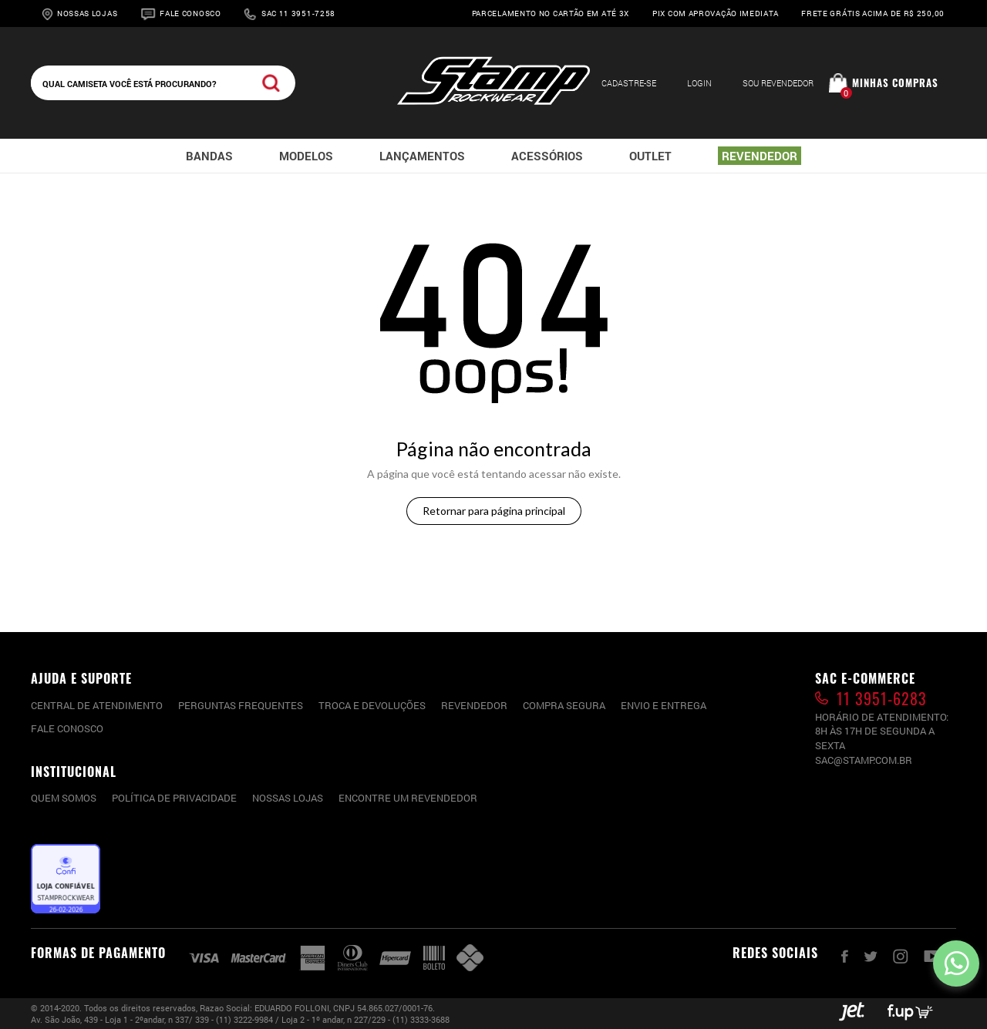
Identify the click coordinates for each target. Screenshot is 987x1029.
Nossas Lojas (87, 13)
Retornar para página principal (494, 510)
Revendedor (474, 705)
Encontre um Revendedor (408, 798)
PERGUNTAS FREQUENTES (240, 705)
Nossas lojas (287, 798)
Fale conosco (67, 728)
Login (699, 83)
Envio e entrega (663, 705)
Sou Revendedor (778, 83)
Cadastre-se (628, 83)
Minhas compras (895, 82)
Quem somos (63, 798)
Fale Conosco (190, 13)
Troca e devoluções (372, 705)
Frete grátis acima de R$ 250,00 (873, 13)
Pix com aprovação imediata (715, 13)
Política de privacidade (174, 798)
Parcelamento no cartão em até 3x (550, 13)
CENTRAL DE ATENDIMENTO (97, 705)
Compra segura (564, 705)
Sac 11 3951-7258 (298, 13)
